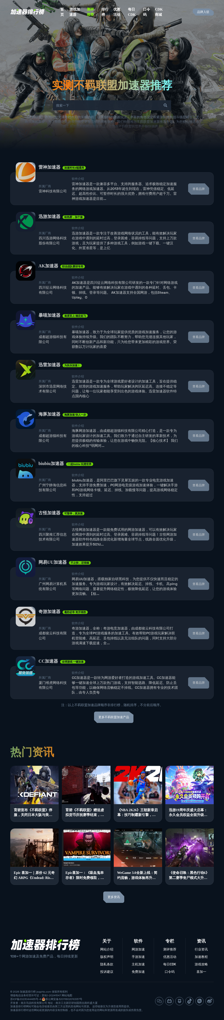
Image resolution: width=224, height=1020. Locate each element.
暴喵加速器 (49, 327)
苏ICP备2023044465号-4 (25, 999)
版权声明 (106, 957)
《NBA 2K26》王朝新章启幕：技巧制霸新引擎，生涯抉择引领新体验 (137, 813)
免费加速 (138, 972)
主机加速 (138, 964)
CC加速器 (48, 673)
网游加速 (138, 949)
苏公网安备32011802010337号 (64, 999)
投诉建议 (106, 972)
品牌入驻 (203, 12)
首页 (62, 11)
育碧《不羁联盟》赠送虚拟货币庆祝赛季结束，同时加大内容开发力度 (84, 813)
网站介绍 (106, 949)
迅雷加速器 (49, 377)
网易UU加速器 (52, 574)
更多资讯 (114, 897)
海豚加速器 (49, 426)
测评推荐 (90, 11)
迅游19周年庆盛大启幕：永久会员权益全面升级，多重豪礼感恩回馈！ (188, 813)
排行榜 (105, 11)
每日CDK (132, 11)
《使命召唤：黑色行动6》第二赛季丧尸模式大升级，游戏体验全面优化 (189, 875)
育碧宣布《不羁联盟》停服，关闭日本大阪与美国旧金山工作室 (33, 813)
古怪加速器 (49, 525)
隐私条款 (106, 964)
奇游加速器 (49, 624)
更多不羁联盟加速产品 (113, 717)
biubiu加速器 (51, 475)
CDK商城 (159, 11)
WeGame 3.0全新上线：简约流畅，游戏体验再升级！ (137, 875)
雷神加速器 (49, 179)
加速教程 (201, 957)
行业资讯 (201, 949)
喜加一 (201, 972)
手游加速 (138, 957)
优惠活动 (116, 11)
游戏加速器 (74, 11)
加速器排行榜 (28, 991)
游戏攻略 (201, 964)
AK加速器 (48, 278)
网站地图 (67, 995)
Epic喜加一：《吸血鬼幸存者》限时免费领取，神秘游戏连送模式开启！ (84, 875)
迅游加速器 (49, 229)
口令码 (146, 11)
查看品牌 (198, 201)
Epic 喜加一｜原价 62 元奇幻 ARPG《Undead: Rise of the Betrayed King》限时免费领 (34, 875)
